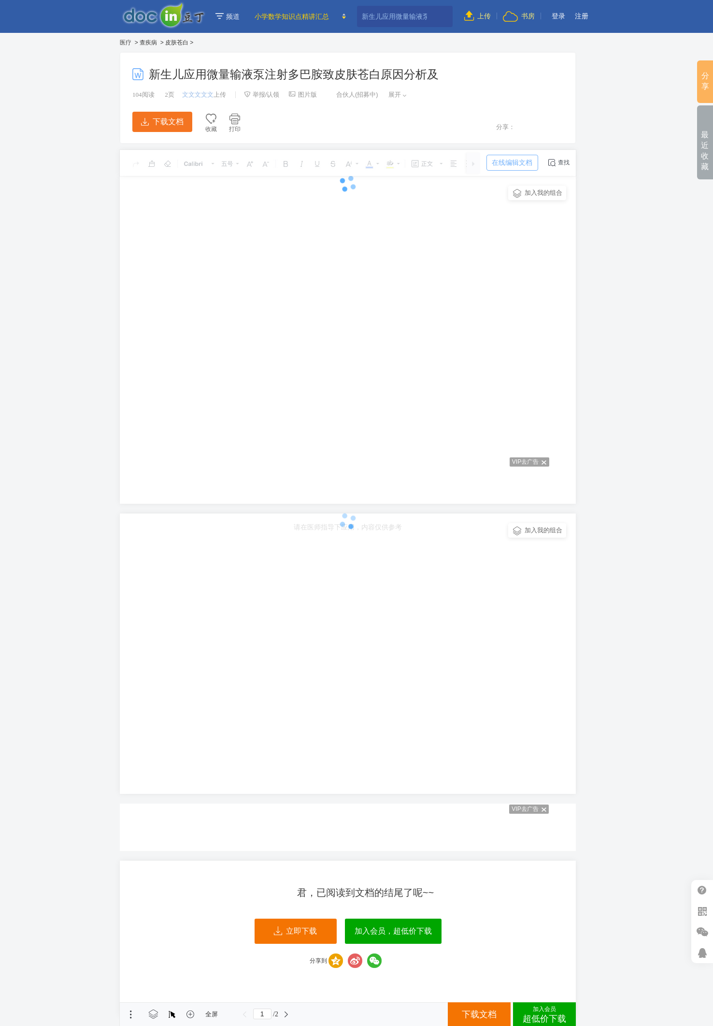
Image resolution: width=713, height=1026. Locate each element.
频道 (227, 16)
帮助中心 (702, 890)
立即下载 (295, 931)
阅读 (143, 94)
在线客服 (702, 952)
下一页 (286, 1014)
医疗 (125, 42)
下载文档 (162, 121)
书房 (519, 16)
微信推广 (702, 932)
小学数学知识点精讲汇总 (292, 16)
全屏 (211, 1014)
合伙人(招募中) (352, 94)
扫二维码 (702, 911)
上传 (477, 16)
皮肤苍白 (176, 42)
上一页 (245, 1014)
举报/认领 (261, 94)
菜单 (131, 1014)
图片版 (303, 94)
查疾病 (148, 42)
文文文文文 (198, 94)
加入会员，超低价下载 (393, 931)
